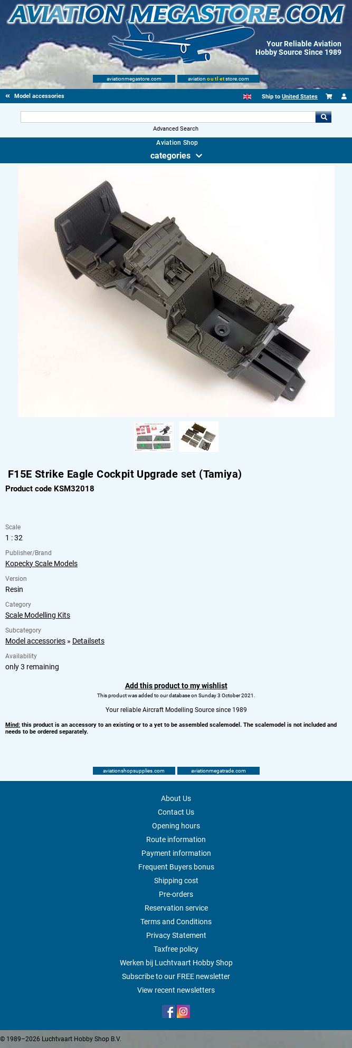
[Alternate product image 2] (198, 452)
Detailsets (88, 641)
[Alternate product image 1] (153, 452)
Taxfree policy (176, 949)
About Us (176, 798)
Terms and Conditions (176, 921)
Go (323, 117)
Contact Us (176, 812)
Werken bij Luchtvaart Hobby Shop (176, 962)
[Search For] (168, 117)
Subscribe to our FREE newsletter (176, 976)
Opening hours (176, 826)
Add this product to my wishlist (176, 685)
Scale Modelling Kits (37, 615)
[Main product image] (176, 415)
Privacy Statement (176, 935)
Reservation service (176, 908)
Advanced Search (175, 128)
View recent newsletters (176, 990)
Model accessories (35, 641)
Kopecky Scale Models (41, 563)
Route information (176, 839)
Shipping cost (176, 880)
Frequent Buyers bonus (176, 867)
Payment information (176, 853)
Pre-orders (176, 894)
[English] (247, 96)
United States (300, 96)
